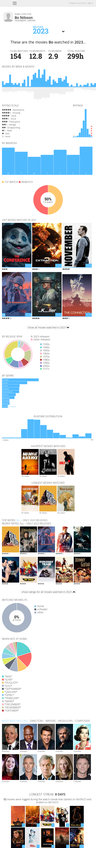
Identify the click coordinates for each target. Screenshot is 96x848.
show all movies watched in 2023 (47, 327)
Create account (77, 3)
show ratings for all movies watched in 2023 (47, 592)
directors (36, 720)
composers (82, 720)
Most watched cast (15, 720)
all (18, 520)
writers (51, 720)
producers (65, 720)
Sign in (90, 3)
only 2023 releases (35, 520)
